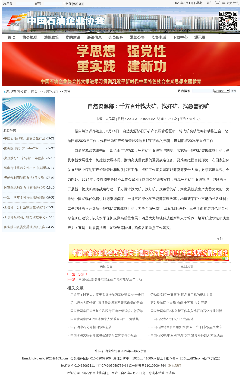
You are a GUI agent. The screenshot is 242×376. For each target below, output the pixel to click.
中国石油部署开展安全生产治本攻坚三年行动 (110, 279)
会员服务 (115, 37)
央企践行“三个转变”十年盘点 (24, 158)
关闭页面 (106, 266)
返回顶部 (187, 266)
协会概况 (30, 37)
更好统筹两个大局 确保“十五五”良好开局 (178, 303)
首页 (34, 91)
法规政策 (51, 37)
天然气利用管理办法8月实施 (24, 178)
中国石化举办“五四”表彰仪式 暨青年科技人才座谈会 (186, 335)
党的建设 (72, 37)
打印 (219, 239)
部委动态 (51, 91)
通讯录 (199, 37)
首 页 (12, 37)
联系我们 (174, 365)
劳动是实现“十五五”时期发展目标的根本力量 (181, 295)
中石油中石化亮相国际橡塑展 (91, 327)
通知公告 (137, 37)
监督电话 (158, 37)
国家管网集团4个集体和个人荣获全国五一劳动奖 (104, 319)
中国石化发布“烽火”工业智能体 (172, 319)
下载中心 (180, 37)
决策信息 (94, 37)
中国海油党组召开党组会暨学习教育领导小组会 (103, 335)
